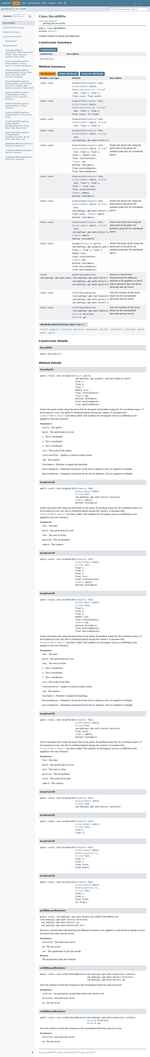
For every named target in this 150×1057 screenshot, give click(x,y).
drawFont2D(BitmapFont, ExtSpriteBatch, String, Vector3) (17, 105)
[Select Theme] (65, 3)
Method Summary (11, 32)
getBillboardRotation (84, 274)
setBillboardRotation (84, 293)
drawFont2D (78, 83)
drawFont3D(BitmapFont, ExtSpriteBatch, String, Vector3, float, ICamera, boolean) (17, 95)
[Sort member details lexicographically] (30, 16)
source (144, 3)
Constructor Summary (13, 27)
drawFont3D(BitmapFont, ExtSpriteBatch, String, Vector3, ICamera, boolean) (18, 63)
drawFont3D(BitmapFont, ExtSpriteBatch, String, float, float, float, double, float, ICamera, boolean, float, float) (19, 84)
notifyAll (115, 329)
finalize (65, 329)
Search (52, 3)
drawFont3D (78, 145)
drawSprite (78, 243)
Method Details (10, 46)
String (100, 89)
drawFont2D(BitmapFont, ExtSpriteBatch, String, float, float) (18, 114)
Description (9, 23)
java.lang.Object (47, 21)
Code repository (87, 1052)
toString (129, 329)
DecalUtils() (11, 41)
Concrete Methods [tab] (92, 74)
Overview (6, 3)
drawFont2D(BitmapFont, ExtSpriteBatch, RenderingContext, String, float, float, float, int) (17, 135)
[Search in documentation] (128, 9)
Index (44, 3)
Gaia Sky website (46, 1052)
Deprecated (33, 3)
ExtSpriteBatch (80, 86)
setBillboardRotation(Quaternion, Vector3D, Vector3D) (20, 158)
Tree (24, 3)
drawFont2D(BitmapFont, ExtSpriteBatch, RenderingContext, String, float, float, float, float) (17, 124)
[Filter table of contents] (19, 16)
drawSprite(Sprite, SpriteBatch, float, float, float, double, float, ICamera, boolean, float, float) (19, 53)
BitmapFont (91, 83)
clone (43, 329)
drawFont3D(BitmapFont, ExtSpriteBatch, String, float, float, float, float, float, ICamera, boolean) (18, 73)
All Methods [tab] (48, 74)
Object (51, 31)
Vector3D (77, 314)
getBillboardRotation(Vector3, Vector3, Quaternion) (19, 145)
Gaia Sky (130, 3)
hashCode (91, 329)
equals (53, 329)
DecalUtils (21, 9)
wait (139, 329)
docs (138, 3)
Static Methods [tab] (68, 74)
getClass (78, 329)
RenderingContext (81, 89)
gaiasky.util (6, 9)
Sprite (88, 243)
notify (102, 329)
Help (59, 3)
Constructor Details (12, 37)
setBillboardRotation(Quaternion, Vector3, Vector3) (20, 151)
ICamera (76, 161)
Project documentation (67, 1052)
